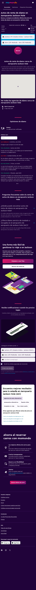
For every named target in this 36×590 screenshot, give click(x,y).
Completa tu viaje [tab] (9, 406)
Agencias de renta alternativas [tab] (12, 398)
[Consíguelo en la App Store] (15, 542)
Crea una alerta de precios (16, 473)
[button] (3, 2)
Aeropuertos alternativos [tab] (11, 402)
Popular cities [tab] (25, 402)
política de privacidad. (10, 373)
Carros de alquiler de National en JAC (13, 416)
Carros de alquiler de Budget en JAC (13, 418)
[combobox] (4, 28)
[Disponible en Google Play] (5, 542)
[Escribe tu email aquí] (19, 359)
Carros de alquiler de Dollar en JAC (12, 421)
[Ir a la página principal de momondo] (11, 2)
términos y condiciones (28, 371)
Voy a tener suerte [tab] (22, 406)
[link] (18, 261)
